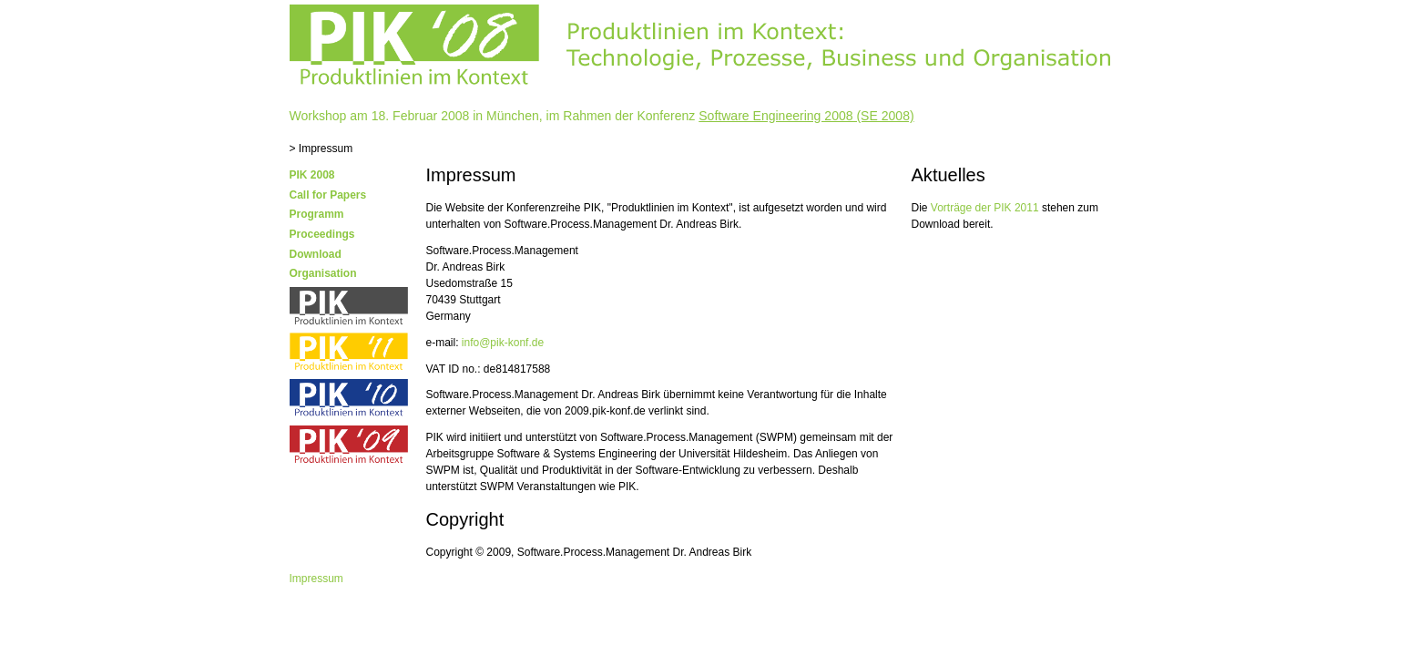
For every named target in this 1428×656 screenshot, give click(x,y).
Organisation (323, 273)
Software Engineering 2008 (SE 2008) (806, 115)
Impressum (316, 578)
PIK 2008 (312, 175)
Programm (317, 214)
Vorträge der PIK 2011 (985, 207)
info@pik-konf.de (503, 342)
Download (316, 254)
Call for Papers (328, 195)
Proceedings (322, 234)
